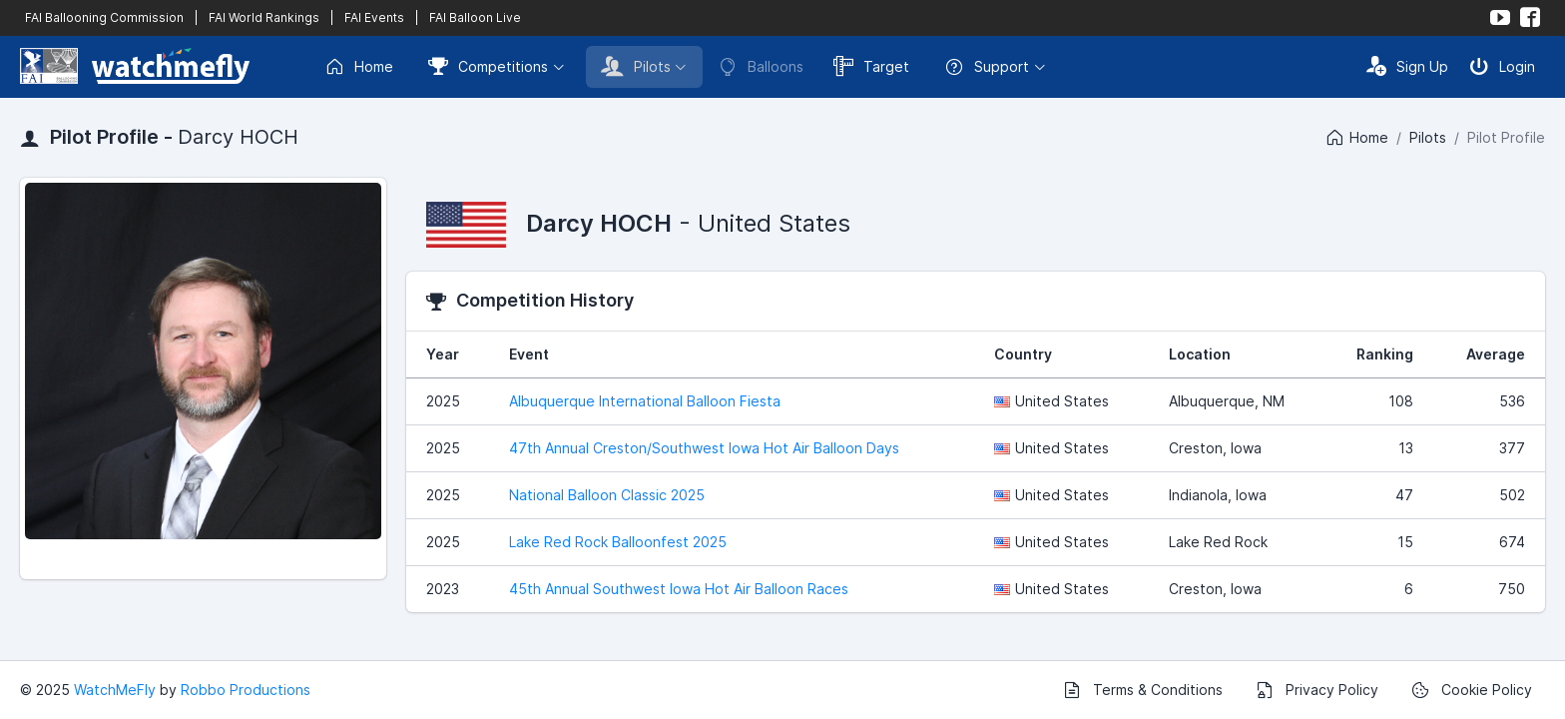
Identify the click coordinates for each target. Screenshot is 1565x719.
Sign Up (1407, 66)
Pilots (636, 66)
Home (358, 67)
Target (871, 66)
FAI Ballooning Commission (104, 17)
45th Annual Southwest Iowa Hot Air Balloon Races (678, 588)
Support (986, 67)
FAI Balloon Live (475, 17)
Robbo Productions (245, 689)
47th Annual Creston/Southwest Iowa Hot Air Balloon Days (704, 447)
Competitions (488, 66)
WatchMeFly (115, 689)
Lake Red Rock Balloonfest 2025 (618, 541)
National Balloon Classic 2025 (607, 494)
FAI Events (374, 17)
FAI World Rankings (264, 17)
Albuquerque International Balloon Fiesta (645, 400)
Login (1502, 66)
